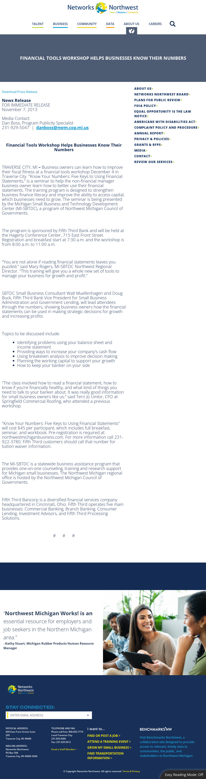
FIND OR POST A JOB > (103, 736)
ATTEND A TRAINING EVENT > (109, 741)
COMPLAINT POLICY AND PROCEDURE (166, 127)
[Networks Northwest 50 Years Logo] (103, 8)
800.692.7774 (76, 731)
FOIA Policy (145, 106)
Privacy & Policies (151, 139)
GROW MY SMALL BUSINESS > (109, 747)
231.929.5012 (63, 742)
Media (140, 150)
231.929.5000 (58, 738)
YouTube (182, 686)
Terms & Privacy (131, 771)
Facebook (160, 686)
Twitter (174, 686)
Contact (142, 156)
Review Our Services (153, 162)
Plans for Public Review (157, 100)
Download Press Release (19, 92)
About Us (142, 88)
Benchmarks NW (156, 729)
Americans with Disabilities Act (164, 122)
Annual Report (148, 133)
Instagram (167, 686)
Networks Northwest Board (161, 94)
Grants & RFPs (147, 145)
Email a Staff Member (63, 749)
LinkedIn (191, 685)
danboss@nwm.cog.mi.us (62, 127)
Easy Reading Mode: (184, 774)
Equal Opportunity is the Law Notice (162, 113)
